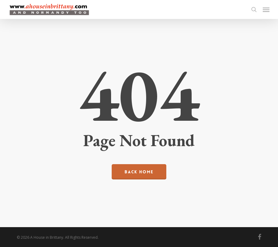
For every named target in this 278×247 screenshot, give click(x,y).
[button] (266, 9)
